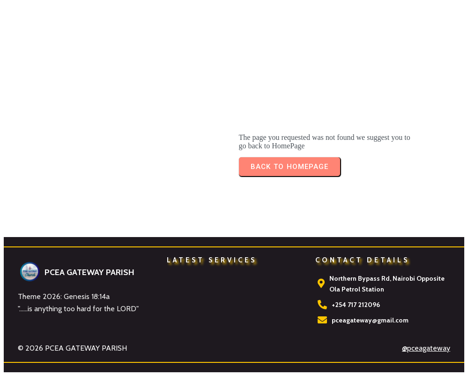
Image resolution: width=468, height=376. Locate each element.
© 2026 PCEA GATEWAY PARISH (72, 348)
